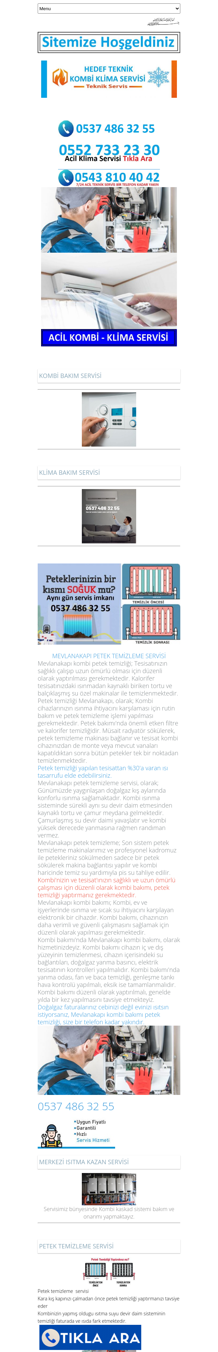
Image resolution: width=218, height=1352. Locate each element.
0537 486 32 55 (76, 1106)
